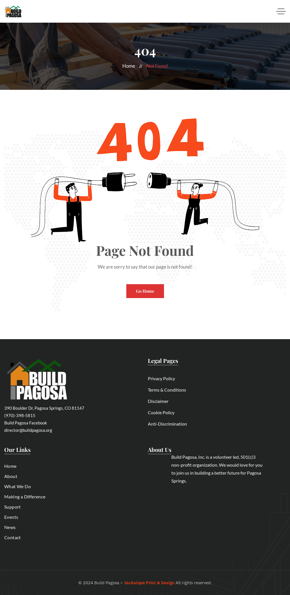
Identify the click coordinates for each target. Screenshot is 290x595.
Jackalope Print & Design (149, 582)
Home (128, 66)
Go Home (145, 291)
